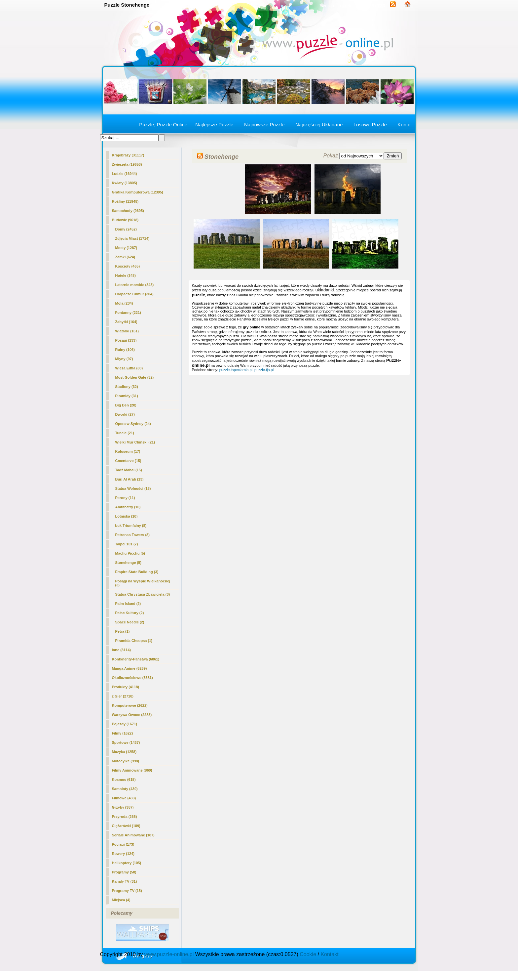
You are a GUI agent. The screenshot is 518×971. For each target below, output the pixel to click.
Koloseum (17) (127, 451)
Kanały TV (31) (124, 881)
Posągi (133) (126, 340)
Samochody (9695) (128, 211)
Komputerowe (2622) (130, 705)
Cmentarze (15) (128, 461)
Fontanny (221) (128, 313)
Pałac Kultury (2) (129, 613)
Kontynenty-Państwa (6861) (136, 659)
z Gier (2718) (122, 696)
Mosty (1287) (126, 248)
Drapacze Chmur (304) (134, 294)
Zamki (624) (125, 257)
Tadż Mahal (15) (128, 470)
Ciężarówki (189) (126, 826)
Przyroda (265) (124, 817)
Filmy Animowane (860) (132, 770)
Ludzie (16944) (124, 174)
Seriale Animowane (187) (133, 835)
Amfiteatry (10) (128, 507)
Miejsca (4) (121, 900)
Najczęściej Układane (319, 124)
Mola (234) (124, 303)
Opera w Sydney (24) (133, 424)
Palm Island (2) (128, 604)
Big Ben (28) (125, 405)
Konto (403, 124)
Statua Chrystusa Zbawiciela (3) (142, 594)
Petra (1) (122, 631)
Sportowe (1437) (126, 742)
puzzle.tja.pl (264, 370)
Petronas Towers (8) (132, 535)
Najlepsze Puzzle (214, 124)
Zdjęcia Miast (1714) (132, 238)
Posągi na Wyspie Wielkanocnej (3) (142, 583)
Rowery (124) (123, 854)
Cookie (308, 954)
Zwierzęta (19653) (127, 164)
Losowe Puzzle (370, 124)
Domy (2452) (126, 229)
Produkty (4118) (125, 687)
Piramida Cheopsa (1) (133, 641)
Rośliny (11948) (125, 201)
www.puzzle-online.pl (169, 954)
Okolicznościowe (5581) (132, 678)
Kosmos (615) (124, 779)
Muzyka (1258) (124, 752)
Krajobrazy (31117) (128, 155)
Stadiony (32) (126, 387)
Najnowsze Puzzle (264, 124)
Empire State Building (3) (137, 572)
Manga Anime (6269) (129, 668)
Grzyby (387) (123, 807)
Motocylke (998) (125, 761)
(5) (128, 563)
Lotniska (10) (126, 516)
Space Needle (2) (129, 622)
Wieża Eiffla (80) (129, 368)
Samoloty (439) (125, 789)
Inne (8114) (121, 650)
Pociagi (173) (123, 844)
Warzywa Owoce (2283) (132, 715)
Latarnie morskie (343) (134, 285)
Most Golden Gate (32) (134, 377)
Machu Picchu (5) (130, 553)
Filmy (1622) (122, 733)
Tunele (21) (124, 433)
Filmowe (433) (124, 798)
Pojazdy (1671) (124, 724)
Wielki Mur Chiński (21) (135, 442)
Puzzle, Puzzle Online (163, 124)
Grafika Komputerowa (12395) (137, 192)
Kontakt (329, 954)
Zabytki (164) (126, 322)
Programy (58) (124, 872)
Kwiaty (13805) (124, 183)
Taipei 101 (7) (126, 544)
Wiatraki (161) (127, 331)
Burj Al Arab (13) (129, 479)
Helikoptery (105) (126, 863)
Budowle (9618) (125, 220)
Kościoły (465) (127, 266)
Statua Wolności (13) (133, 488)
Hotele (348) (125, 275)
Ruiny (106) (125, 350)
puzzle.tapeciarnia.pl (235, 370)
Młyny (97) (124, 359)
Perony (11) (125, 498)
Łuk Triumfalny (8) (131, 526)
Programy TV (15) (127, 891)
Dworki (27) (125, 414)
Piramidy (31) (126, 396)
